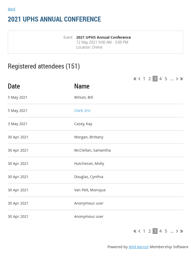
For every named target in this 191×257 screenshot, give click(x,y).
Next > (177, 78)
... (171, 79)
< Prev (139, 78)
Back (11, 8)
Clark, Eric (82, 110)
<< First (135, 78)
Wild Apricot (139, 246)
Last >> (181, 78)
